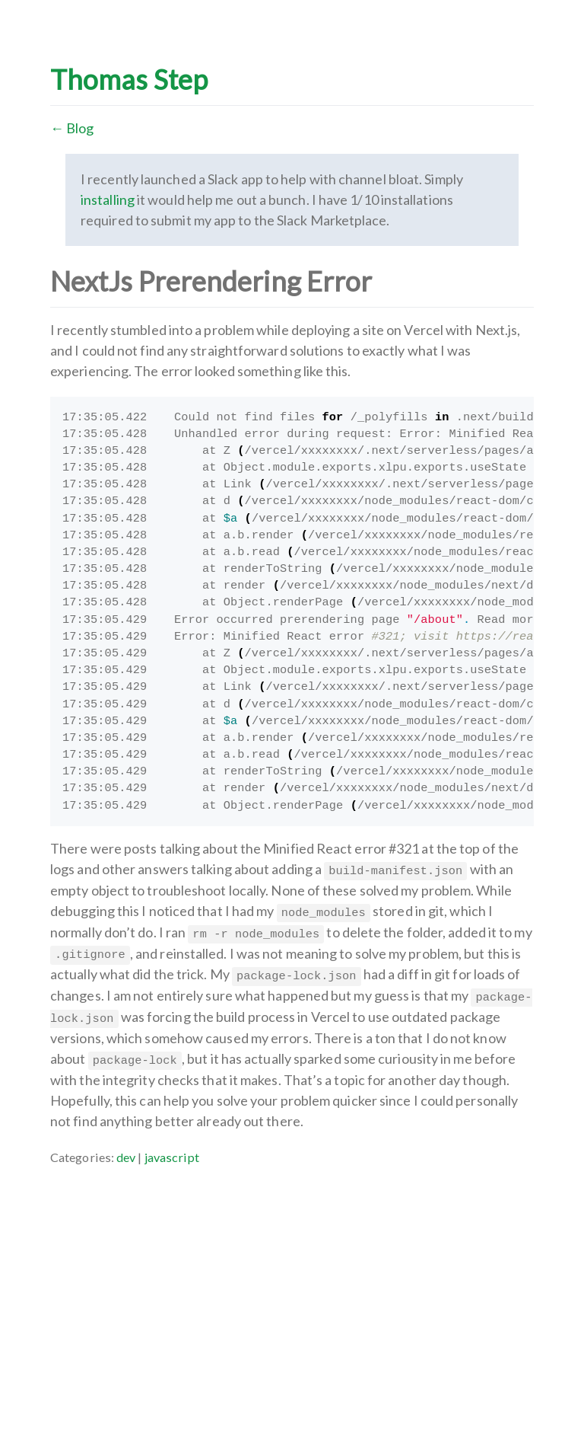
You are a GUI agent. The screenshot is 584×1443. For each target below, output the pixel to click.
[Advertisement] (292, 1274)
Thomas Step (129, 79)
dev (125, 1157)
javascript (172, 1157)
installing (108, 199)
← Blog (72, 128)
